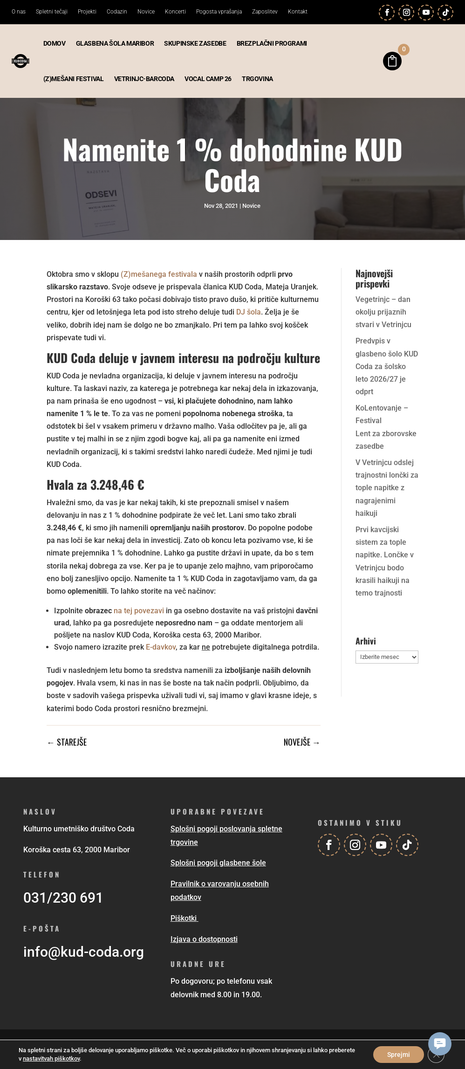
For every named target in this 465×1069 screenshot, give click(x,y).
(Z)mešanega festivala (159, 274)
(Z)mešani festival (73, 78)
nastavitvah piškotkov (51, 1058)
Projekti (87, 11)
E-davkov (161, 647)
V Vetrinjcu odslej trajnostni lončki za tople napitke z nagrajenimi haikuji (387, 488)
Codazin (117, 11)
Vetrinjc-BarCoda (144, 78)
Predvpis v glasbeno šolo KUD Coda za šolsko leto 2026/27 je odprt (387, 366)
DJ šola (248, 312)
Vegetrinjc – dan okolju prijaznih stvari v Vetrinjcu (383, 312)
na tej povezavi (139, 610)
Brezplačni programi (272, 43)
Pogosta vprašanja (219, 11)
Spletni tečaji (52, 11)
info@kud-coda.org (83, 952)
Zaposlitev (265, 11)
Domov (54, 43)
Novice (146, 11)
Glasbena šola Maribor (115, 43)
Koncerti (175, 11)
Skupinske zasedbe (195, 43)
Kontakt (298, 11)
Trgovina (257, 78)
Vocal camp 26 (208, 78)
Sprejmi (398, 1054)
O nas (19, 11)
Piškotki (184, 918)
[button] (439, 1043)
